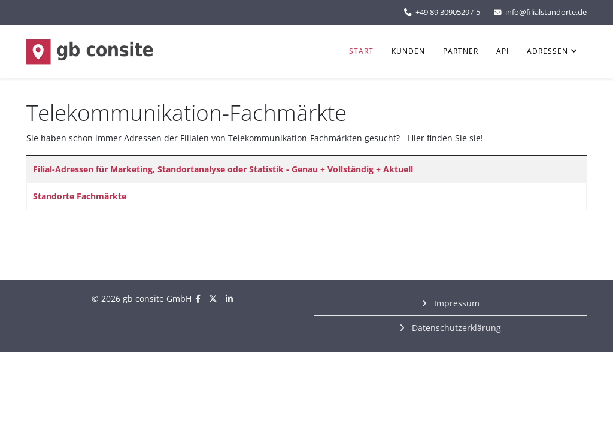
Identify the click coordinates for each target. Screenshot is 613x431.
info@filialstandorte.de (546, 12)
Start (361, 51)
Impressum (456, 303)
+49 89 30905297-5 (447, 12)
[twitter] (213, 298)
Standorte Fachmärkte (79, 196)
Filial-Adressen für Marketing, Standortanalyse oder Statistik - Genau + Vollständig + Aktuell (223, 169)
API (502, 51)
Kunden (408, 51)
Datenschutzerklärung (455, 327)
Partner (460, 51)
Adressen (547, 51)
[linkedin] (229, 298)
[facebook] (198, 298)
